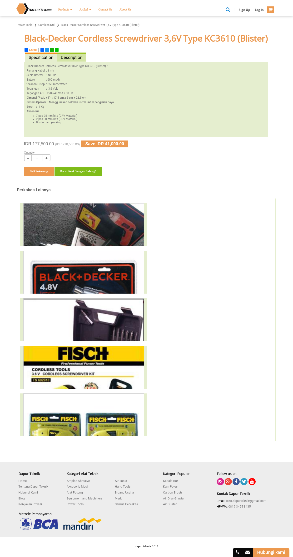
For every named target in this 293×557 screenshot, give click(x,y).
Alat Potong (75, 492)
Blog (22, 498)
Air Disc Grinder (173, 498)
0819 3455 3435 (239, 506)
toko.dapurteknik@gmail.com (246, 501)
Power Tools (75, 504)
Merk (118, 498)
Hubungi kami (271, 552)
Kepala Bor (170, 481)
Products (65, 9)
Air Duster (170, 504)
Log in (259, 10)
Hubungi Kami (28, 492)
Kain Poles (170, 486)
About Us (125, 9)
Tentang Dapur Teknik (33, 486)
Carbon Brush (172, 492)
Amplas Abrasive (78, 481)
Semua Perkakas (126, 504)
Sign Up (244, 10)
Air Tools (121, 481)
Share (31, 50)
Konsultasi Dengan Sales (78, 171)
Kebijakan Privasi (30, 504)
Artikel (85, 9)
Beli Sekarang (39, 171)
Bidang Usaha (124, 492)
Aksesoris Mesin (78, 486)
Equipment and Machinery (84, 498)
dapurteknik (143, 546)
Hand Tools (123, 486)
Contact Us (105, 9)
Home (23, 481)
